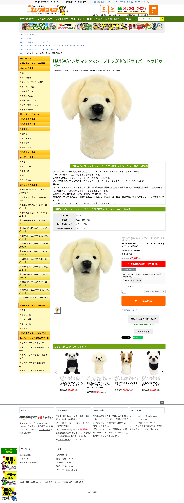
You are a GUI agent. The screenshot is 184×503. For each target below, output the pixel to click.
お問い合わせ (37, 482)
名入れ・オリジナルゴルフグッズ (34, 337)
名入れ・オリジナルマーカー (34, 342)
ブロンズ (25, 170)
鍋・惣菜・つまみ (29, 91)
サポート (61, 448)
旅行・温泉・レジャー (31, 105)
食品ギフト (26, 133)
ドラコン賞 (26, 314)
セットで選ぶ (94, 18)
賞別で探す (61, 18)
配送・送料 (62, 410)
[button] (56, 372)
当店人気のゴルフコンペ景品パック (33, 199)
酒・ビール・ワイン (30, 100)
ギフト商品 (24, 128)
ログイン (95, 15)
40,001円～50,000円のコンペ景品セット (33, 253)
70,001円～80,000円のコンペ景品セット (33, 276)
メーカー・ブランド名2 (53, 46)
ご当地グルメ (27, 95)
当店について (27, 18)
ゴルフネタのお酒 (27, 124)
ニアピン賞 (26, 319)
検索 (162, 19)
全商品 (29, 38)
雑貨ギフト (26, 147)
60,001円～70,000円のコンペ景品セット (33, 268)
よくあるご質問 (143, 15)
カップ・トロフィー (28, 157)
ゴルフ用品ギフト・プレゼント (33, 333)
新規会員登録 (25, 454)
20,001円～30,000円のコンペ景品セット (33, 237)
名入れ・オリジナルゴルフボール (33, 364)
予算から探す (45, 18)
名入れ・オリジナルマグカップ (35, 370)
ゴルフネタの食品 (27, 119)
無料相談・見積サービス (102, 2)
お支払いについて (64, 462)
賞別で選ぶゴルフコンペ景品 (32, 63)
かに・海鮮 (26, 77)
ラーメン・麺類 (28, 86)
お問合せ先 (136, 410)
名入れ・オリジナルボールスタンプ (33, 356)
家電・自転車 (27, 109)
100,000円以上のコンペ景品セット (34, 299)
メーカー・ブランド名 (34, 46)
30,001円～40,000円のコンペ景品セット (33, 245)
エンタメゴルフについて (117, 15)
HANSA (79, 215)
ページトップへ (162, 403)
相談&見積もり (113, 18)
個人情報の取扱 (77, 482)
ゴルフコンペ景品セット (30, 184)
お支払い (25, 410)
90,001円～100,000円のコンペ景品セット (34, 291)
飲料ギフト (26, 138)
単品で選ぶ (77, 18)
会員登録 (103, 15)
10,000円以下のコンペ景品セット (33, 222)
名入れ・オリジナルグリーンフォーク (34, 349)
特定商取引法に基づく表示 (56, 482)
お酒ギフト (26, 142)
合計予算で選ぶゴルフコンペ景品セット (33, 214)
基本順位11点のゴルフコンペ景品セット (33, 206)
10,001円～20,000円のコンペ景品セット (33, 230)
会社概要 (25, 482)
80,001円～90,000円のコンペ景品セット (33, 283)
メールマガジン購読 (28, 462)
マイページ (25, 448)
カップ (24, 161)
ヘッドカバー (31, 35)
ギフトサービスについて (66, 469)
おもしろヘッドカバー (53, 49)
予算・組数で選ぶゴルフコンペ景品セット (33, 191)
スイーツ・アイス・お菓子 (33, 82)
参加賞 (24, 328)
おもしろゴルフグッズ (34, 49)
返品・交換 (99, 410)
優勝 (23, 310)
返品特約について (129, 310)
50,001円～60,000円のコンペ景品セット (33, 260)
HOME (21, 35)
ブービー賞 (26, 323)
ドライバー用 (44, 42)
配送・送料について (65, 458)
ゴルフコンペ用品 (27, 152)
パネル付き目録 (26, 68)
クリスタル (26, 180)
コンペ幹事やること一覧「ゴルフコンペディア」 (133, 2)
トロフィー (26, 166)
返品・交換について (65, 466)
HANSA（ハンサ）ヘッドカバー (75, 46)
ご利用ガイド (131, 15)
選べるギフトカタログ (29, 114)
